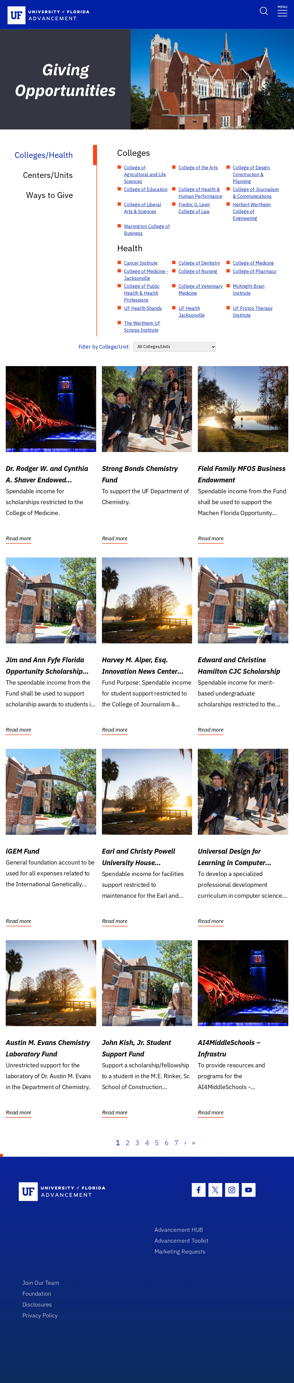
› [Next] (185, 1142)
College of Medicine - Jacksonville (146, 274)
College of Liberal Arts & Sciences (142, 208)
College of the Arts (198, 167)
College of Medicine (253, 263)
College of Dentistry (199, 263)
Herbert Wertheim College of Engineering (252, 211)
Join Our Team (40, 1282)
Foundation (36, 1293)
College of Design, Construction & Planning (251, 174)
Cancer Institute (141, 263)
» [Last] (193, 1142)
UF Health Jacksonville (192, 311)
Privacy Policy (40, 1315)
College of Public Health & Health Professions (142, 293)
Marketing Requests (180, 1251)
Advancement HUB (178, 1229)
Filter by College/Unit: (104, 346)
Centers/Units (48, 175)
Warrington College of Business (147, 229)
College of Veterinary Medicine (201, 289)
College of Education (145, 189)
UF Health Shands (143, 308)
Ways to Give (49, 195)
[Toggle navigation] (282, 10)
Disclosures (37, 1304)
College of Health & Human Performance (200, 192)
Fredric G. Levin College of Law (194, 208)
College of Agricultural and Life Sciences (145, 174)
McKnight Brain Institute (248, 289)
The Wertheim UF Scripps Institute (142, 326)
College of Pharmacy (254, 271)
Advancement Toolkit (181, 1240)
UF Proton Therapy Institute (253, 311)
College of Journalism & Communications (256, 192)
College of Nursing (198, 271)
